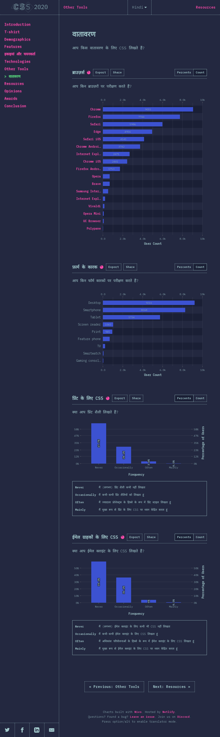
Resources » (171, 686)
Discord (183, 717)
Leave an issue (142, 717)
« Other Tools (114, 686)
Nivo (137, 712)
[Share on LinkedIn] (37, 730)
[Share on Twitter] (7, 730)
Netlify (168, 712)
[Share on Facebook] (22, 730)
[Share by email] (51, 730)
